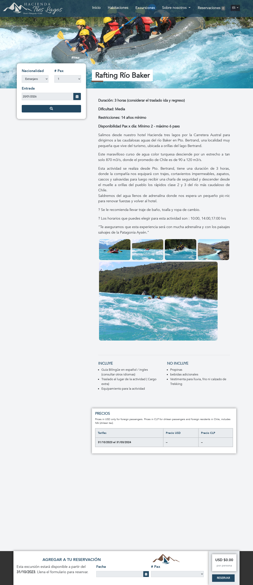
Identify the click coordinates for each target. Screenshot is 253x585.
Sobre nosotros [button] (175, 7)
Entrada (28, 88)
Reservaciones (211, 8)
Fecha (101, 566)
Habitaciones (118, 7)
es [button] (234, 8)
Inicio (96, 7)
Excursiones (145, 7)
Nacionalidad (33, 70)
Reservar (223, 578)
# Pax (59, 70)
